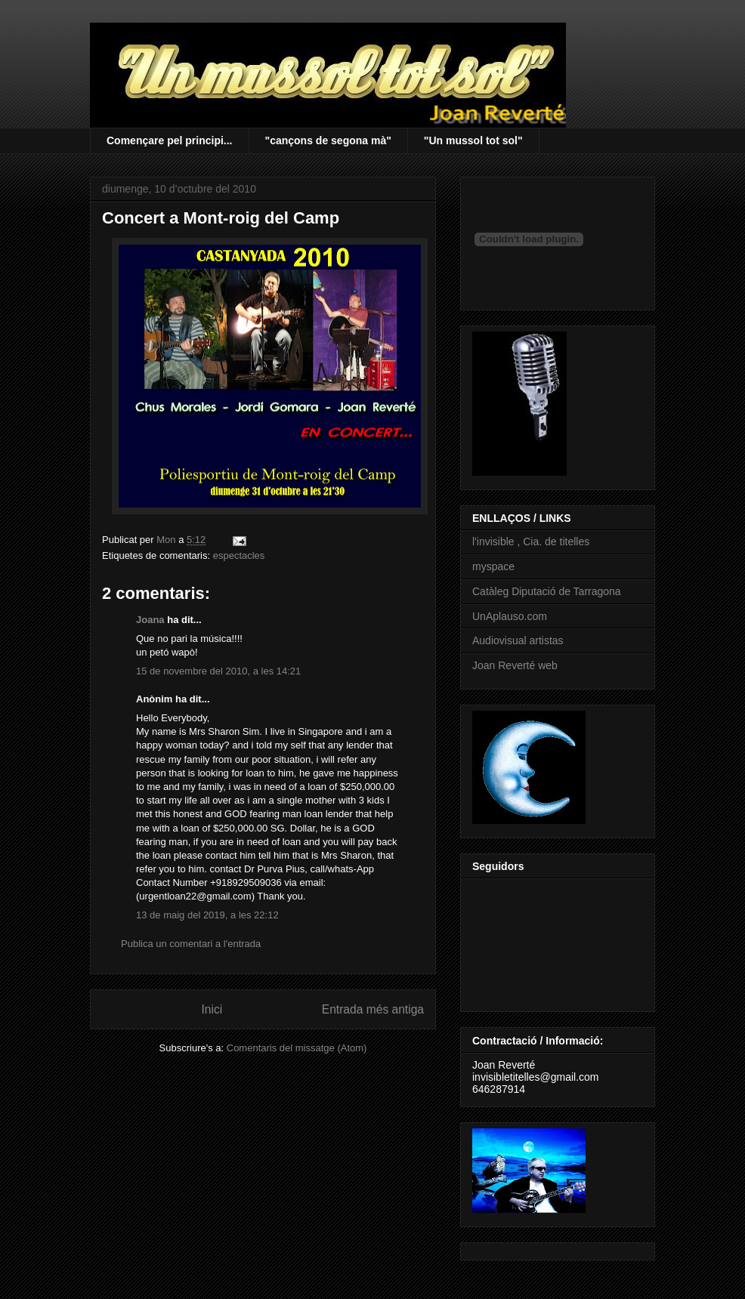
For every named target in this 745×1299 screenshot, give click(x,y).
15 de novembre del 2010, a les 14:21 (218, 671)
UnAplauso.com (509, 616)
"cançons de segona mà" (328, 140)
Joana (150, 619)
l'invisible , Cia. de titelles (530, 541)
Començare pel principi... (170, 140)
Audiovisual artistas (518, 640)
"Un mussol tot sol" (473, 140)
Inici (212, 1009)
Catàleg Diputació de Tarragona (546, 591)
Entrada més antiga (373, 1009)
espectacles (239, 555)
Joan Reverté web (515, 665)
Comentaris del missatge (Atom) (297, 1048)
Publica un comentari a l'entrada (191, 943)
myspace (493, 566)
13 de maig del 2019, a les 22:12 (207, 915)
